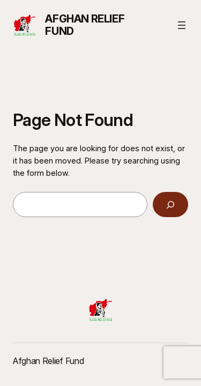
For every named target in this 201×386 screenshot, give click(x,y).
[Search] (170, 204)
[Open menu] (181, 25)
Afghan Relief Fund (84, 25)
